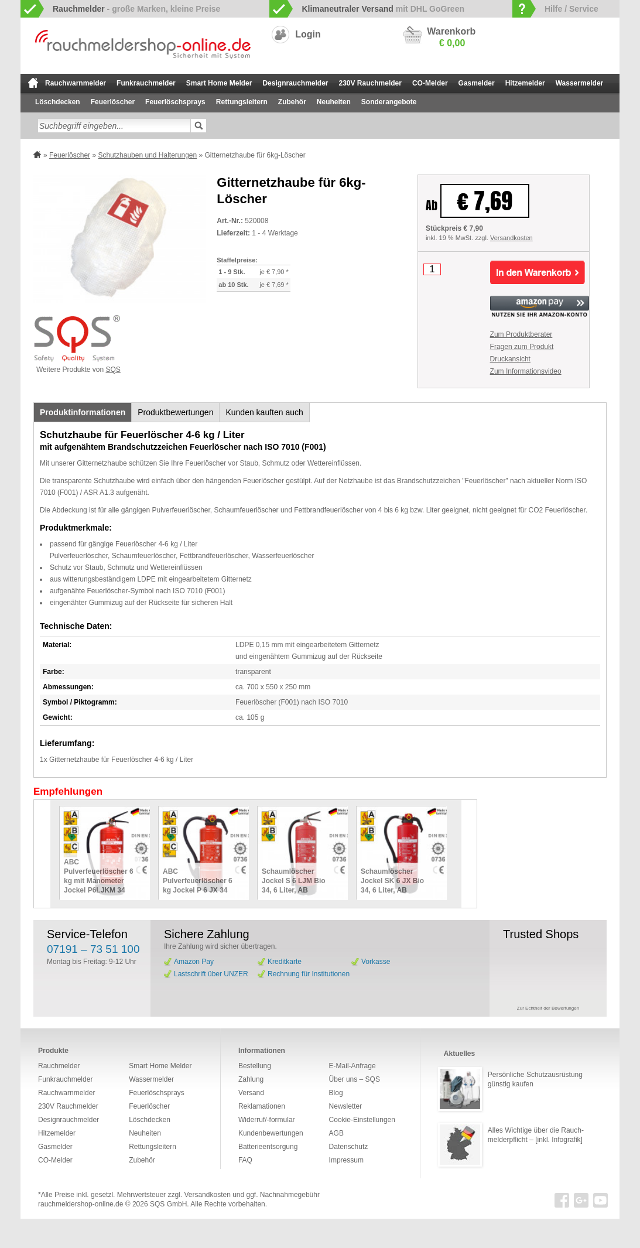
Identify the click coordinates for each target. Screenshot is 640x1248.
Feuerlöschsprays (175, 102)
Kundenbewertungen (270, 1133)
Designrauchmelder (295, 83)
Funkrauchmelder (146, 83)
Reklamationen (261, 1106)
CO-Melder (430, 83)
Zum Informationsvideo (526, 371)
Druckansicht (510, 359)
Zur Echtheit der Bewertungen (548, 1008)
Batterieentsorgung (267, 1147)
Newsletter (345, 1106)
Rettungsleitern (242, 102)
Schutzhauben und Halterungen (147, 155)
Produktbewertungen (175, 412)
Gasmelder (476, 83)
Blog (336, 1093)
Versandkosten (511, 237)
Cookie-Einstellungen (362, 1120)
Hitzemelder (525, 83)
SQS (113, 369)
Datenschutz (348, 1147)
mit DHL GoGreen (383, 8)
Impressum (346, 1160)
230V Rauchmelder (370, 83)
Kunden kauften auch (264, 412)
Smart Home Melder (219, 83)
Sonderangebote (389, 102)
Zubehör (292, 102)
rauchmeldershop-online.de (80, 1204)
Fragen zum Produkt (522, 347)
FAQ (245, 1160)
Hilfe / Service (571, 8)
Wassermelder (580, 83)
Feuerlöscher (113, 102)
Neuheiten (334, 102)
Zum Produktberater (521, 334)
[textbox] (114, 125)
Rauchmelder (59, 1066)
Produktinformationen (82, 412)
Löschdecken (57, 102)
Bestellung (254, 1066)
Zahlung (250, 1079)
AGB (336, 1133)
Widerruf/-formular (266, 1120)
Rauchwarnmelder (75, 83)
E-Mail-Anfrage (352, 1066)
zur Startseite (33, 82)
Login (308, 34)
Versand (251, 1093)
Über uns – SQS (354, 1079)
